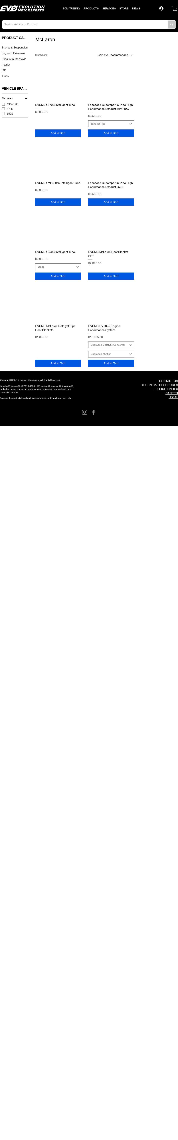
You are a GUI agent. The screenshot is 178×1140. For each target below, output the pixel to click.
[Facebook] (93, 412)
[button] (175, 8)
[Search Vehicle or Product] (82, 25)
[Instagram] (84, 412)
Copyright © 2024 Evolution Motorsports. (20, 380)
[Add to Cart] (58, 133)
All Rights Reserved (50, 380)
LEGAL (173, 397)
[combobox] (111, 123)
